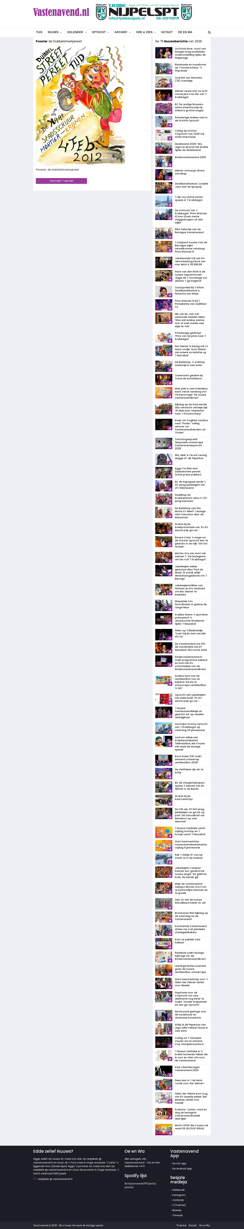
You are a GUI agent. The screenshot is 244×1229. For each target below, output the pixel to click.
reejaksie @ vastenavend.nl (55, 1179)
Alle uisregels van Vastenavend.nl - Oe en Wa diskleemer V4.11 (142, 1162)
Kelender (75, 32)
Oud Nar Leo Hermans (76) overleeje (188, 79)
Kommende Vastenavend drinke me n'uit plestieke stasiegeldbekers (191, 929)
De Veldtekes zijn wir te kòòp (189, 771)
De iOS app (179, 1163)
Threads (177, 1215)
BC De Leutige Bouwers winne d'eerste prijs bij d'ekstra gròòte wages (189, 107)
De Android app (182, 1168)
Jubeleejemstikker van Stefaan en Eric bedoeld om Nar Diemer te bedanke (190, 590)
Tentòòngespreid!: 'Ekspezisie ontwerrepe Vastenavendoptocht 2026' (189, 444)
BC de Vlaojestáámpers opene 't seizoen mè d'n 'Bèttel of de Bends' (190, 786)
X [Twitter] (179, 1205)
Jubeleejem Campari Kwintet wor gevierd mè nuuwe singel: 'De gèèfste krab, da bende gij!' (190, 872)
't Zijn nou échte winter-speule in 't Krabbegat (189, 198)
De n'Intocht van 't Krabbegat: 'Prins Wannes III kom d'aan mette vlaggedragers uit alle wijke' (191, 216)
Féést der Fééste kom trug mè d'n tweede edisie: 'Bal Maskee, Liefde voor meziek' (191, 1098)
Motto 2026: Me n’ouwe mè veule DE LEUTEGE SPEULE (191, 1127)
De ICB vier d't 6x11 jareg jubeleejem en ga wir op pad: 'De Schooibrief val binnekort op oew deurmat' (190, 815)
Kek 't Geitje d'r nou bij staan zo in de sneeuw (189, 856)
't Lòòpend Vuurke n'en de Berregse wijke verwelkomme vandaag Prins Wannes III (191, 247)
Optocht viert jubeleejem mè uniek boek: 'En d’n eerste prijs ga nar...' (190, 698)
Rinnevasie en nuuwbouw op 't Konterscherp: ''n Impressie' (190, 67)
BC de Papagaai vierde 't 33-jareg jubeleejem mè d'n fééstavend (190, 485)
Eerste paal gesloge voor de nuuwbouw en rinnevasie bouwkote (190, 1014)
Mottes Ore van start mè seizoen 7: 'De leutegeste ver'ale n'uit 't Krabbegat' (190, 556)
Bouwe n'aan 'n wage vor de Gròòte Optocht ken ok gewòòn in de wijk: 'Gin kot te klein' (191, 542)
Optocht (99, 32)
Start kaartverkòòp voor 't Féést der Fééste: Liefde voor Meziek (191, 982)
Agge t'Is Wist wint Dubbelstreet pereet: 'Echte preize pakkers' (188, 471)
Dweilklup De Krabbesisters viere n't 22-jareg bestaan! (191, 498)
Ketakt (167, 32)
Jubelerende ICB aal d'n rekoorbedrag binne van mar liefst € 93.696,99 (190, 261)
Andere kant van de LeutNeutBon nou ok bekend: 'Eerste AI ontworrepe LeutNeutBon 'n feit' (190, 682)
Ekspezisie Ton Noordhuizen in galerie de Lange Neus (191, 604)
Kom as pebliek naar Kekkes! (188, 941)
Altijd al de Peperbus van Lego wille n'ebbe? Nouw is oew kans (191, 1028)
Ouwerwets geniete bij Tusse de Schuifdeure (189, 377)
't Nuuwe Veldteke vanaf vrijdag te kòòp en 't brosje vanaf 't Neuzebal (190, 831)
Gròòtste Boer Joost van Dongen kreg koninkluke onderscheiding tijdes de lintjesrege (190, 53)
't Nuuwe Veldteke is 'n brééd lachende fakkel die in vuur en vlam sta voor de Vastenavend (191, 1056)
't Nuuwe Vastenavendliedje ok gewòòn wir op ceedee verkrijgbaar (189, 712)
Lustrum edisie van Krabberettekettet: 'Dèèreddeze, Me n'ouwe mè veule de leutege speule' (190, 743)
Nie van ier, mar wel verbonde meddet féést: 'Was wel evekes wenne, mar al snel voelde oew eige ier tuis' (190, 320)
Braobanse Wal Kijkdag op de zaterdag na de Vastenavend (191, 916)
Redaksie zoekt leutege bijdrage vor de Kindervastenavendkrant (190, 956)
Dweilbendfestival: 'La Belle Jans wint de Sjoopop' (191, 185)
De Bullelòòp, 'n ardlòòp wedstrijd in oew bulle (190, 363)
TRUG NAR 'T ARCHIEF (61, 181)
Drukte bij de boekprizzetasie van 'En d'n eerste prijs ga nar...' (191, 527)
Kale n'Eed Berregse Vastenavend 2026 (187, 1068)
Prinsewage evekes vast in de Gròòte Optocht (191, 119)
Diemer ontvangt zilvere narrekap (189, 172)
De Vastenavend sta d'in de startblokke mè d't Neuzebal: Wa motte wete (191, 647)
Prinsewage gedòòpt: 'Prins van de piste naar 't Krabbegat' (190, 336)
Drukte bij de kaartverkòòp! (184, 797)
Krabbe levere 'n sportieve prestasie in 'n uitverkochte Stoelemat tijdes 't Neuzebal (191, 619)
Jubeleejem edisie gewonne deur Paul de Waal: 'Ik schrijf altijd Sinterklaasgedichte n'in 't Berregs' (191, 572)
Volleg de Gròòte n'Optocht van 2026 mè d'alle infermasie (189, 134)
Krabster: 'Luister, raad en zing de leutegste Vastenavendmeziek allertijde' (191, 1114)
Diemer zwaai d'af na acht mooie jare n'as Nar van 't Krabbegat (191, 94)
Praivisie (181, 1225)
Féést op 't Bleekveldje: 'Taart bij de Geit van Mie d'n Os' (190, 633)
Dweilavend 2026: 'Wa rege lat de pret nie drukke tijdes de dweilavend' (191, 147)
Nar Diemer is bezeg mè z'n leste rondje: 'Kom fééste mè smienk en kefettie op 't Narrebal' (191, 351)
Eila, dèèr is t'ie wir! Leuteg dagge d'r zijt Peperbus (191, 456)
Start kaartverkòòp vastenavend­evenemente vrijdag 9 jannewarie (191, 844)
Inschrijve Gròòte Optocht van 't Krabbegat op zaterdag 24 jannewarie (191, 727)
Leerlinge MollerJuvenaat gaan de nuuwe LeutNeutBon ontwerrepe (190, 969)
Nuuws (53, 32)
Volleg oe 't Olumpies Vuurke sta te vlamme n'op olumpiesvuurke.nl (189, 1041)
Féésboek (178, 1190)
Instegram (178, 1195)
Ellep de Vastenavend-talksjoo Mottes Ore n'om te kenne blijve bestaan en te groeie (191, 888)
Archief (120, 32)
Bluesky (177, 1210)
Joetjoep (178, 1200)
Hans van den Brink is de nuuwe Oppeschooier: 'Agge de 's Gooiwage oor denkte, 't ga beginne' (191, 276)
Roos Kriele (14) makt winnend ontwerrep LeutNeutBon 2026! (188, 759)
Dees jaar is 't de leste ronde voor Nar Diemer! (189, 1082)
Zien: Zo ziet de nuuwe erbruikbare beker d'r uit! (190, 901)
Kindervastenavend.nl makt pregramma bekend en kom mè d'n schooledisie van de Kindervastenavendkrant (191, 663)
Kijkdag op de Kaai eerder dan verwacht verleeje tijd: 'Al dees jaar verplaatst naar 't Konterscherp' (191, 409)
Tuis (39, 32)
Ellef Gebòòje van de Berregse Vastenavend (189, 231)
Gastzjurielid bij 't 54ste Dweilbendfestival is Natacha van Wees (189, 290)
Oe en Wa (185, 32)
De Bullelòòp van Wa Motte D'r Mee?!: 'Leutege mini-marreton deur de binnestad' (190, 513)
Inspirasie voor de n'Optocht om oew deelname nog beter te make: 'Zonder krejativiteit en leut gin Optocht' (191, 999)
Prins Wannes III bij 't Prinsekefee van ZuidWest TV (191, 304)
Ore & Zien (144, 32)
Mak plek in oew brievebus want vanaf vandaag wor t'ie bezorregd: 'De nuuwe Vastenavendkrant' (191, 393)
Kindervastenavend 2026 (190, 157)
